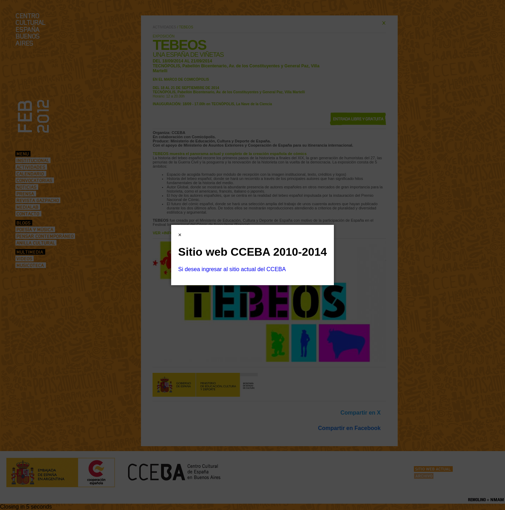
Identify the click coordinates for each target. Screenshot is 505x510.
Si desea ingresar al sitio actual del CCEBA (232, 269)
